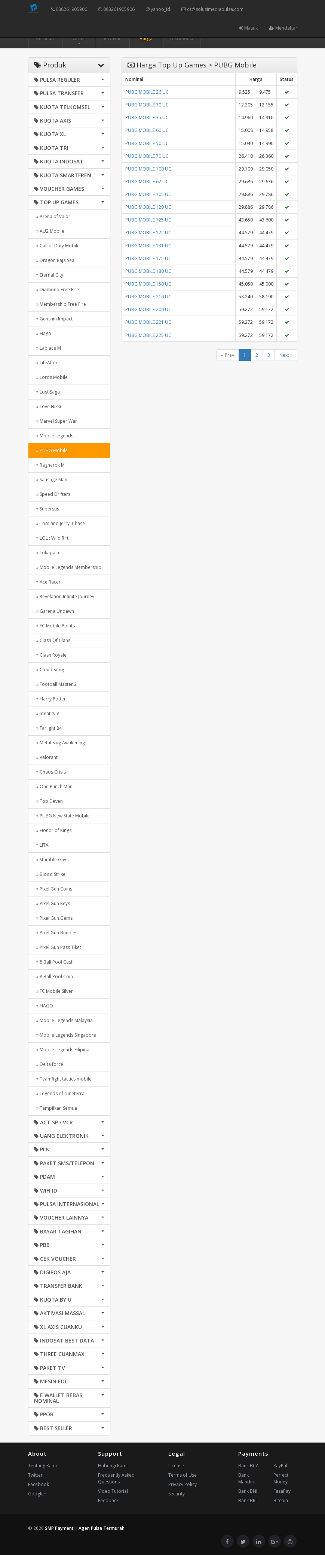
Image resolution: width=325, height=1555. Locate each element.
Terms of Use (182, 1475)
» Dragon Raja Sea (54, 260)
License (176, 1465)
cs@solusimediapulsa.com (212, 9)
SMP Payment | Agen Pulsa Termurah (85, 1528)
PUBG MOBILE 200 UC (148, 309)
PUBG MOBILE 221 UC (148, 322)
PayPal (280, 1465)
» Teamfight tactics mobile (63, 1079)
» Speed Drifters (52, 494)
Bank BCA (248, 1465)
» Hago (42, 333)
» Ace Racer (47, 582)
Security (176, 1494)
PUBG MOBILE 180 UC (148, 271)
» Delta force (48, 1064)
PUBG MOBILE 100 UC (148, 169)
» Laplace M (47, 348)
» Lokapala (46, 552)
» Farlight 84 (48, 728)
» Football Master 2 (55, 684)
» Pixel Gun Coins (53, 889)
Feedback (108, 1500)
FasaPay (282, 1491)
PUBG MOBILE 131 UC (148, 245)
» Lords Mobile (51, 377)
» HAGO (43, 1006)
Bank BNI (247, 1491)
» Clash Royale (50, 655)
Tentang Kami (42, 1465)
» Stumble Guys (51, 859)
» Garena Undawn (54, 611)
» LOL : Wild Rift (51, 538)
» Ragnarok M (49, 465)
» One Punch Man (53, 786)
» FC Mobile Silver (53, 991)
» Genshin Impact (53, 319)
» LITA (41, 845)
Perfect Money (280, 1478)
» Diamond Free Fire (56, 289)
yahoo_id (158, 9)
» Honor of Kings (52, 830)
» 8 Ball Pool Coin (53, 976)
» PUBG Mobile (51, 450)
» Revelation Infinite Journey (64, 596)
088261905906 (69, 9)
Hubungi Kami (113, 1465)
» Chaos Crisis (50, 772)
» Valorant (46, 757)
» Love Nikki (47, 406)
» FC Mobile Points (54, 626)
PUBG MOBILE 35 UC (147, 117)
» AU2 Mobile (49, 231)
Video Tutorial (113, 1491)
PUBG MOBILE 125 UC (148, 220)
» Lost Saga (47, 392)
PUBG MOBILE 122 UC (148, 232)
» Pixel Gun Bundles (55, 932)
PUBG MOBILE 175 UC (148, 258)
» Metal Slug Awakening (59, 742)
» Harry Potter (50, 699)
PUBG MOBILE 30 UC (147, 105)
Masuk (248, 28)
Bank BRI (247, 1500)
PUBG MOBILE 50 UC (147, 143)
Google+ (37, 1494)
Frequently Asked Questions (116, 1478)
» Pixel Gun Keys (52, 903)
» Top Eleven (48, 801)
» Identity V (46, 713)
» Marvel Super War (55, 421)
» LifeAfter (46, 362)
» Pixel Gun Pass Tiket (57, 947)
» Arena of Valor (52, 216)
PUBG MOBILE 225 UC (148, 335)
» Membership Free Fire (60, 304)
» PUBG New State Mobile (62, 816)
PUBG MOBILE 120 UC (148, 207)
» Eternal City (48, 275)
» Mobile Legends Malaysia (63, 1020)
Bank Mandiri (246, 1478)
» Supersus (46, 509)
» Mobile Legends (53, 436)
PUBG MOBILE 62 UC (147, 181)
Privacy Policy (182, 1484)
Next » (285, 355)
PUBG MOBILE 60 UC (147, 130)
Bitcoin (280, 1500)
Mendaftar (283, 28)
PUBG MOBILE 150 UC (148, 284)
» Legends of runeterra (59, 1093)
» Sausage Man (50, 479)
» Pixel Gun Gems (53, 918)
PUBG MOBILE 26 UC (147, 92)
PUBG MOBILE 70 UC (147, 156)
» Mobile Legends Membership (67, 567)
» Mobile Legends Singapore (65, 1035)
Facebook (38, 1484)
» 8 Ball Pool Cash (54, 962)
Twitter (35, 1475)
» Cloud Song (49, 669)
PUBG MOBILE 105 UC (148, 194)
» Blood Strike (49, 874)
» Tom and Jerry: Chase (59, 523)
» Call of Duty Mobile (57, 245)
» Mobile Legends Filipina (61, 1049)
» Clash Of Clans (52, 640)
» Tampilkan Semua (55, 1108)
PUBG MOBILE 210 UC (148, 296)
